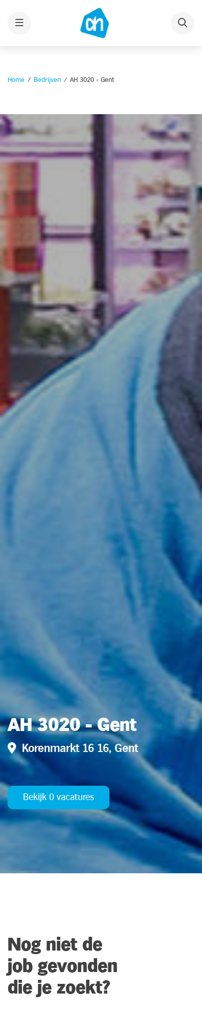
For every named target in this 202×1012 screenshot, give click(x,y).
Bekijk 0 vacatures (58, 797)
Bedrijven (47, 80)
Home (16, 80)
